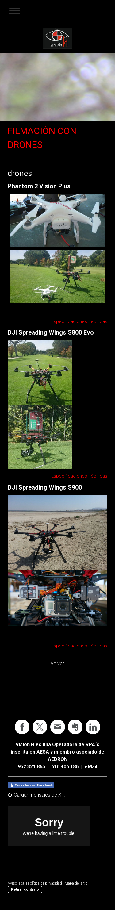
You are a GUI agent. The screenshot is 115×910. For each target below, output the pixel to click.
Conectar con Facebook (31, 785)
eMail (91, 767)
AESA (42, 752)
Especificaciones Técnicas (79, 321)
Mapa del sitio (76, 883)
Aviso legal (16, 883)
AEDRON (57, 759)
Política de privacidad (45, 883)
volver (57, 663)
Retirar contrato (25, 889)
